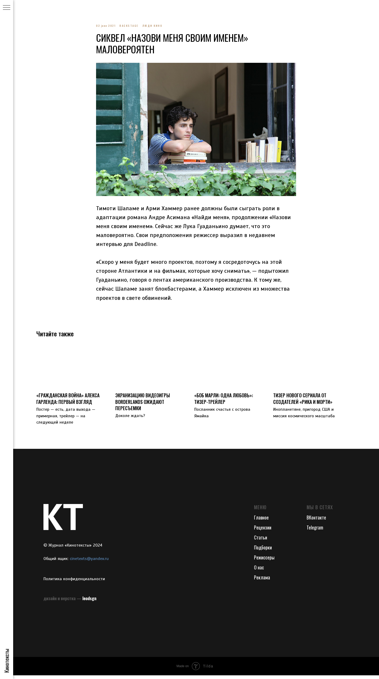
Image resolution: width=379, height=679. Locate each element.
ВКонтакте (316, 521)
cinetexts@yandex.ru (89, 562)
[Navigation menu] (6, 8)
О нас (259, 571)
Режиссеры (264, 561)
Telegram (315, 531)
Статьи (260, 541)
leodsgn (89, 602)
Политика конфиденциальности (74, 582)
